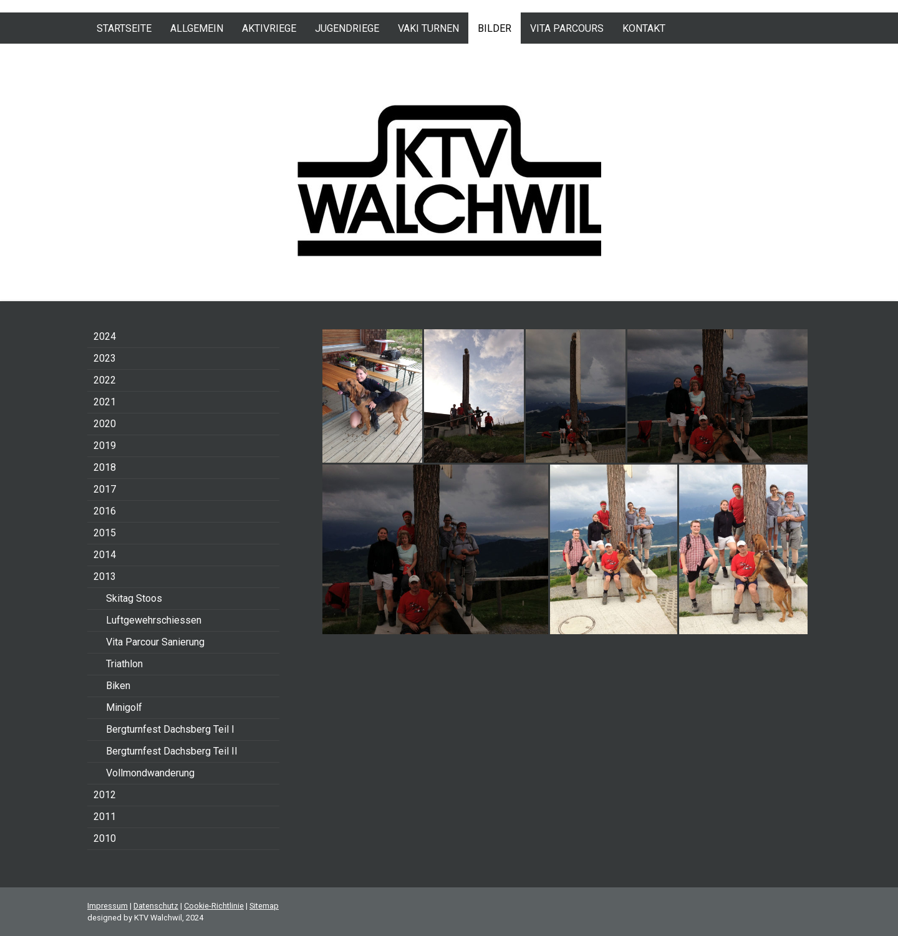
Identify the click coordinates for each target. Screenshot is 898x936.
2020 (105, 424)
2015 (105, 533)
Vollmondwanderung (150, 773)
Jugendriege (347, 28)
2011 (105, 817)
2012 (105, 795)
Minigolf (124, 707)
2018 (105, 467)
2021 (105, 402)
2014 (105, 555)
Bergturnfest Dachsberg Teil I (170, 729)
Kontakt (643, 28)
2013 (105, 576)
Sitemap (264, 905)
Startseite (124, 28)
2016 (105, 511)
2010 (105, 838)
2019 (105, 445)
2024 (105, 336)
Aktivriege (269, 28)
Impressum (107, 905)
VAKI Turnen (428, 28)
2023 (105, 358)
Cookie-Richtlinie (214, 905)
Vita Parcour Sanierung (155, 642)
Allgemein (196, 28)
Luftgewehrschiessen (153, 620)
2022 (105, 380)
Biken (118, 686)
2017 (105, 489)
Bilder (494, 28)
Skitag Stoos (134, 598)
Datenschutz (155, 905)
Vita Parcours (567, 28)
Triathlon (124, 664)
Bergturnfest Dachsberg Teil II (172, 751)
